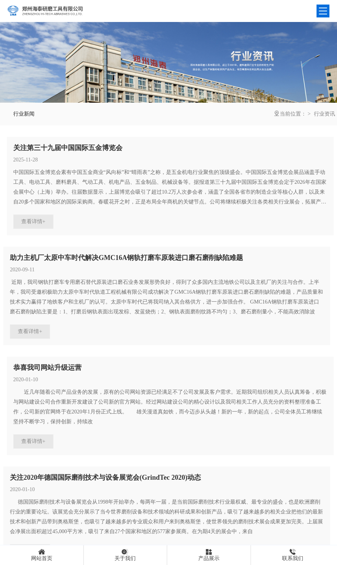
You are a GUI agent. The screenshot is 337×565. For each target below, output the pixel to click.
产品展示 (209, 554)
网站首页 (41, 554)
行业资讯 (324, 114)
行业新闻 (23, 114)
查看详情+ (33, 221)
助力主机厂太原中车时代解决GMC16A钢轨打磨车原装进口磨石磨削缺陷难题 (126, 257)
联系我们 (292, 554)
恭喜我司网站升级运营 (47, 367)
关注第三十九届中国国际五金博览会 (67, 148)
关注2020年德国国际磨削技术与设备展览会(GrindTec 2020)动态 (105, 477)
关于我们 (125, 554)
